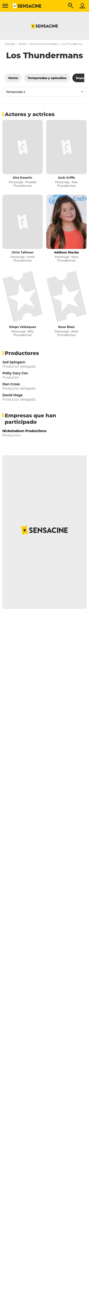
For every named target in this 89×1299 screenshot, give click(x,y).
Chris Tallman (23, 252)
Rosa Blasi (66, 327)
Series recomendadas (44, 44)
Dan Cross (11, 384)
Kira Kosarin (22, 177)
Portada (10, 44)
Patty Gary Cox (15, 373)
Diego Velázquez (22, 327)
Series (22, 44)
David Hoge (12, 395)
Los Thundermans (73, 44)
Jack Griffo (66, 177)
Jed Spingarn (13, 362)
